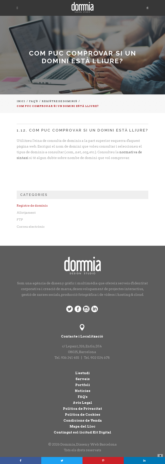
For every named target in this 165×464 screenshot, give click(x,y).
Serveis (82, 379)
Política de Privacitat (82, 409)
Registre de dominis (32, 205)
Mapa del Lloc (82, 426)
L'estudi (82, 373)
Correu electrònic (31, 226)
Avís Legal (82, 403)
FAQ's (83, 397)
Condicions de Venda (82, 420)
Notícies (82, 391)
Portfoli (82, 385)
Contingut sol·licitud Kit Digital (82, 432)
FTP (20, 219)
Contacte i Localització (82, 336)
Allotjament (26, 212)
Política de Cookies (82, 414)
